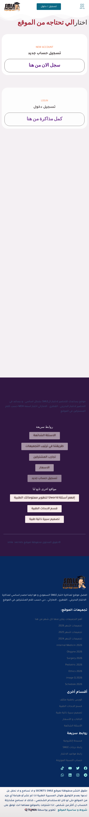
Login (44, 111)
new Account (44, 47)
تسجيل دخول (44, 118)
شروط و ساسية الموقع (72, 810)
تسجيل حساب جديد (44, 53)
